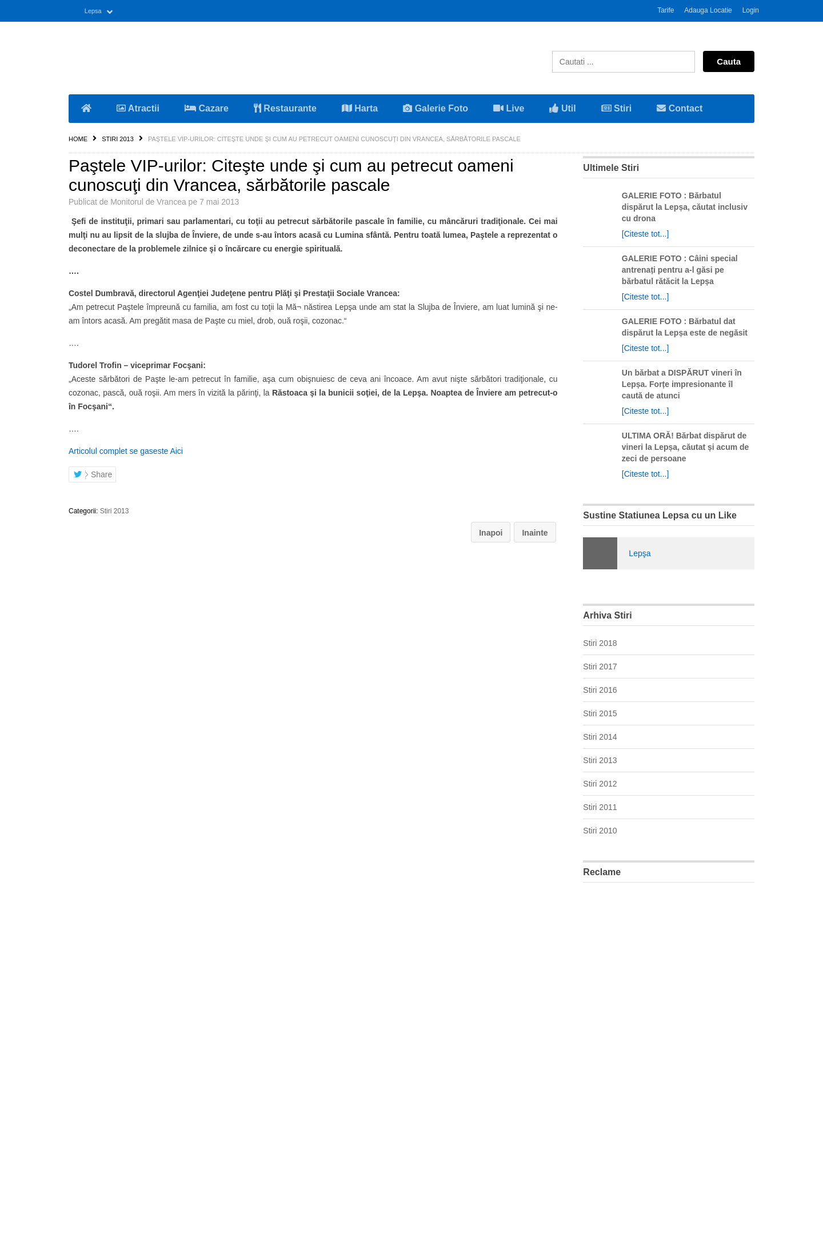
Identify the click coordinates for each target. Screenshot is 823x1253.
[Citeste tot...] (645, 232)
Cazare (207, 107)
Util (562, 107)
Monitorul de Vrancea (148, 200)
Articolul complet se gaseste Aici (126, 449)
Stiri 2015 (600, 712)
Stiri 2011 (600, 806)
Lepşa (639, 552)
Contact (679, 107)
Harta (360, 107)
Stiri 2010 (600, 829)
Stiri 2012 (600, 782)
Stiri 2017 (600, 665)
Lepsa (95, 10)
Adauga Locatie (708, 10)
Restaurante (285, 107)
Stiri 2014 (600, 735)
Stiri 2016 (600, 688)
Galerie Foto (435, 107)
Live (508, 107)
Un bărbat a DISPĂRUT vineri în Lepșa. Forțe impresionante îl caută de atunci (682, 383)
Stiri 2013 (118, 137)
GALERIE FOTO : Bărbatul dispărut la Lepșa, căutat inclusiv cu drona (685, 206)
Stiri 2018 (600, 642)
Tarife (665, 10)
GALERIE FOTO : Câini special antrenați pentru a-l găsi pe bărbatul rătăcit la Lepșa (680, 269)
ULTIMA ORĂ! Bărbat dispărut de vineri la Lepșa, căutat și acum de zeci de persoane (685, 446)
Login (750, 10)
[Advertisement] (668, 1062)
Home (78, 137)
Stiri (616, 107)
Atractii (138, 107)
